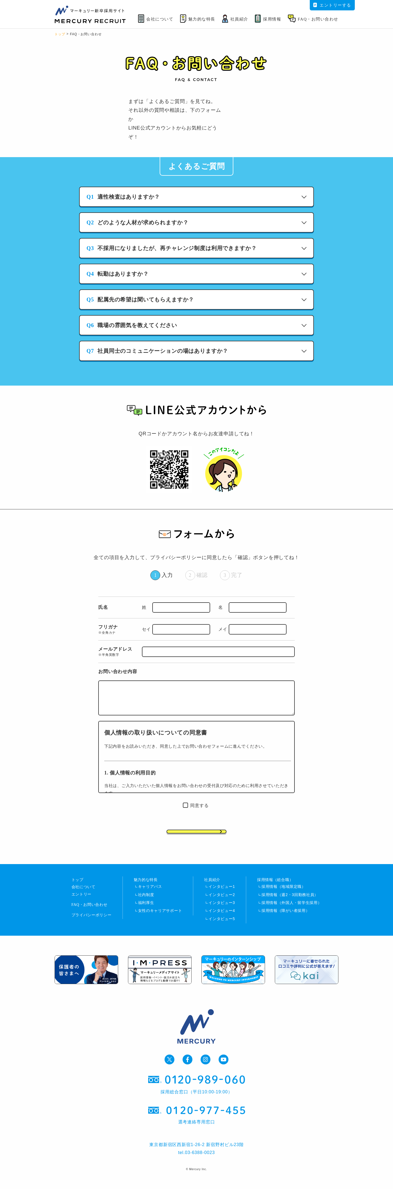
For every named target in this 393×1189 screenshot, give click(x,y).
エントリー (82, 905)
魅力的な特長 (146, 885)
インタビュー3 (222, 910)
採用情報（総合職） (275, 885)
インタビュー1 (222, 892)
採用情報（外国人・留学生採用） (291, 910)
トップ (60, 34)
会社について (84, 895)
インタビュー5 (222, 927)
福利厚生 (146, 910)
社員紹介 (212, 885)
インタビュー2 (222, 901)
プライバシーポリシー (92, 926)
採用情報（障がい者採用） (285, 919)
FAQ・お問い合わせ (90, 916)
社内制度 (146, 901)
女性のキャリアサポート (160, 919)
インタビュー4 (222, 919)
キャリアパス (150, 892)
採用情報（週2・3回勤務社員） (289, 901)
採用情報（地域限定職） (283, 892)
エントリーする (332, 5)
